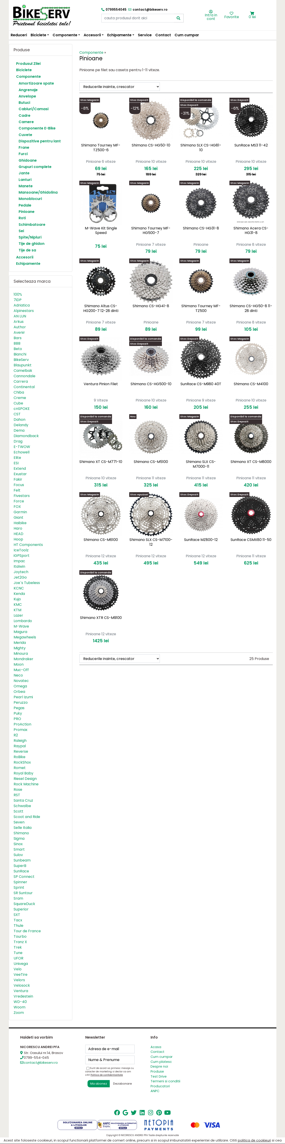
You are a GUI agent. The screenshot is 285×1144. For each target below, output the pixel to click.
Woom (19, 1007)
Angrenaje (28, 89)
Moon (19, 664)
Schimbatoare (32, 224)
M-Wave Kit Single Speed (101, 231)
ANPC (155, 1091)
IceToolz (21, 550)
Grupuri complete (35, 166)
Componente (28, 76)
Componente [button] (65, 35)
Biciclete (24, 70)
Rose (18, 789)
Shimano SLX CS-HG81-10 (200, 148)
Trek (18, 947)
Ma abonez (98, 1083)
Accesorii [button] (92, 35)
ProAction (22, 724)
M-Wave (21, 626)
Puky (18, 713)
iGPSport (21, 555)
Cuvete (25, 134)
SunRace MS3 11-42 (251, 145)
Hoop (18, 539)
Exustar (20, 474)
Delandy (21, 425)
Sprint (19, 887)
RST (17, 795)
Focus (19, 484)
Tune (18, 952)
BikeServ (21, 359)
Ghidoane (28, 160)
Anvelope (27, 96)
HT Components (28, 544)
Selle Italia (23, 827)
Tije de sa (27, 250)
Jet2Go (20, 577)
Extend (20, 468)
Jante (24, 173)
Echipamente (28, 263)
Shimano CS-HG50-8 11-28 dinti (251, 308)
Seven (19, 822)
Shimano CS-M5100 (151, 461)
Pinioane (26, 211)
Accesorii (24, 257)
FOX (17, 506)
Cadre (24, 115)
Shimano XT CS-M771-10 (100, 461)
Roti (22, 218)
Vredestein (23, 996)
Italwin (19, 566)
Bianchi (20, 354)
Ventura (21, 990)
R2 (16, 735)
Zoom (19, 1012)
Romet (20, 767)
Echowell (21, 452)
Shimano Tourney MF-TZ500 (201, 308)
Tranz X (20, 941)
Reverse (21, 751)
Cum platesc (161, 1061)
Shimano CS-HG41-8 (151, 306)
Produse (157, 1071)
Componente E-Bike (37, 128)
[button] (252, 13)
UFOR (18, 958)
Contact (163, 35)
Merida (20, 642)
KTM (17, 610)
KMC (18, 604)
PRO (17, 718)
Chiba (19, 392)
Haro (18, 528)
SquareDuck (24, 903)
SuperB (20, 865)
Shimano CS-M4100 (251, 384)
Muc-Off (21, 669)
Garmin (20, 512)
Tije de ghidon (31, 243)
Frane (24, 147)
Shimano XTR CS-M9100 (101, 617)
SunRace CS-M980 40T (200, 384)
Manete (26, 186)
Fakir (18, 479)
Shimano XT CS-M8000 (251, 461)
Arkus (19, 321)
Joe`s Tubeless (27, 582)
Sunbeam (22, 860)
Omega (20, 686)
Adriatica (22, 305)
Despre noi (159, 1066)
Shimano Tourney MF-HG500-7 (151, 231)
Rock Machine (26, 784)
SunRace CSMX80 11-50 (251, 539)
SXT (17, 914)
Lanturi (25, 179)
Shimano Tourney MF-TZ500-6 (100, 148)
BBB (17, 343)
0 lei (252, 16)
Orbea (19, 691)
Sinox (18, 844)
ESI (16, 463)
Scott (18, 811)
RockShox (22, 762)
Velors (19, 980)
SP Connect (24, 876)
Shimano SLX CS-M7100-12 (151, 542)
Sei (21, 231)
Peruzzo (21, 702)
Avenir (19, 332)
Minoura (21, 653)
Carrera (21, 381)
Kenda (19, 593)
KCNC (19, 588)
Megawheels (25, 637)
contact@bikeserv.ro (41, 1062)
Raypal (20, 746)
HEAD (18, 533)
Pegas (19, 708)
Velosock (22, 985)
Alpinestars (24, 310)
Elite (17, 457)
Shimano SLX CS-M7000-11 (201, 464)
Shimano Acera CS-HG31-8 (251, 231)
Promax (20, 729)
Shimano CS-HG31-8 (201, 228)
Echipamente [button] (119, 35)
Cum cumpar (187, 35)
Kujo (17, 599)
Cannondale (24, 376)
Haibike (20, 523)
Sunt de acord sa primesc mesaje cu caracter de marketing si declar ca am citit (109, 1071)
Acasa (156, 1047)
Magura (20, 631)
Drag (18, 441)
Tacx (18, 920)
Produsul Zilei (28, 63)
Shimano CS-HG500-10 (151, 384)
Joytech (21, 571)
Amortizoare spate (36, 83)
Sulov (18, 854)
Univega (21, 963)
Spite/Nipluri (30, 237)
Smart (19, 849)
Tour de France (27, 931)
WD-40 (20, 1001)
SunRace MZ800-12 (201, 539)
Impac (19, 561)
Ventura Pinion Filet (101, 384)
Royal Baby (23, 773)
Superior (21, 909)
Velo (18, 969)
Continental (24, 386)
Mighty (20, 648)
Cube (18, 403)
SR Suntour (23, 893)
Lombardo (23, 620)
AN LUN (20, 316)
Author (20, 327)
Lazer (18, 615)
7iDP (18, 299)
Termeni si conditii (165, 1081)
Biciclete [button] (38, 35)
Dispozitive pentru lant (40, 141)
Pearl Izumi (23, 697)
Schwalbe (22, 805)
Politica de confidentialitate (106, 1075)
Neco (18, 675)
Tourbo (20, 936)
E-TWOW (22, 446)
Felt (17, 490)
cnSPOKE (22, 408)
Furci (23, 153)
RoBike (19, 756)
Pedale (25, 205)
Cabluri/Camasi (34, 109)
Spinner (20, 882)
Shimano (21, 833)
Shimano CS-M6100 (101, 539)
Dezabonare (122, 1083)
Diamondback (26, 435)
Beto (18, 348)
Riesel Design (25, 778)
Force (19, 501)
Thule (18, 925)
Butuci (24, 102)
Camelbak (23, 370)
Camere (26, 121)
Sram (18, 898)
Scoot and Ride (27, 816)
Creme (20, 397)
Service (145, 35)
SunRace (21, 871)
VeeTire (20, 974)
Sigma (19, 838)
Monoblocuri (30, 198)
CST (17, 414)
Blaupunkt (23, 365)
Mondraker (23, 659)
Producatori (160, 1086)
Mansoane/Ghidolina (38, 192)
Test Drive (159, 1076)
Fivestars (22, 495)
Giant (18, 517)
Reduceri (19, 35)
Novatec (21, 680)
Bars (18, 338)
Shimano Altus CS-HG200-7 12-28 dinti (100, 308)
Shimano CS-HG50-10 (151, 145)
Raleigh (20, 740)
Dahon (19, 419)
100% (18, 294)
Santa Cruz (23, 800)
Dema (19, 430)
